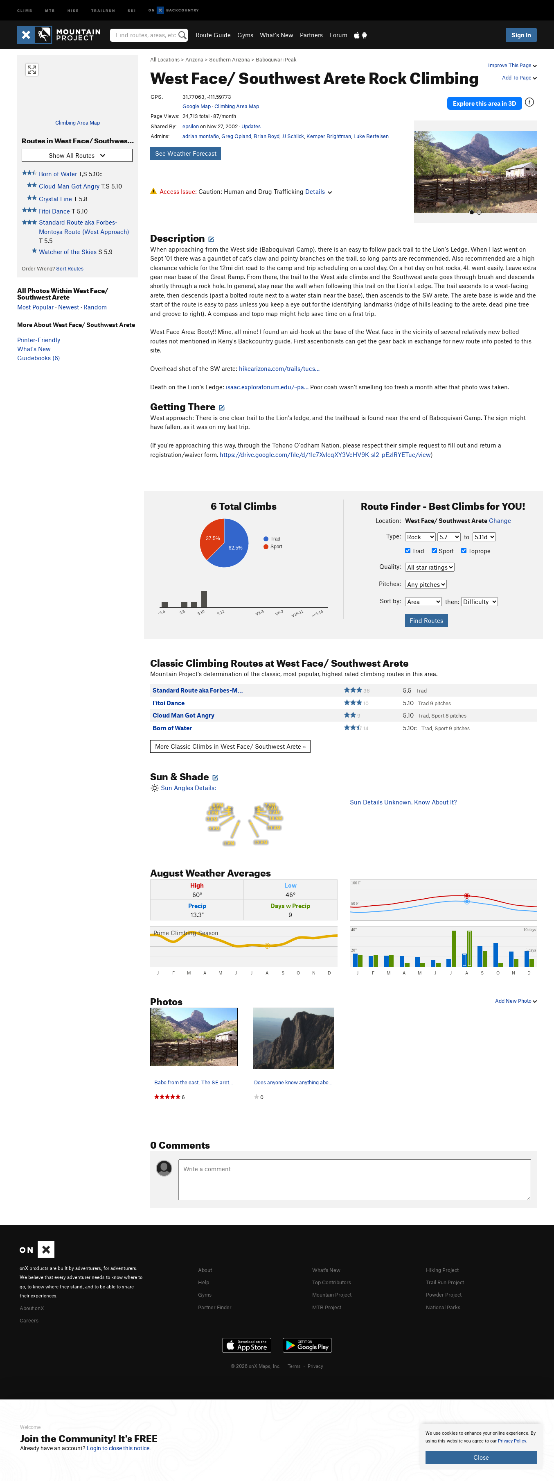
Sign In (521, 35)
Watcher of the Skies (68, 251)
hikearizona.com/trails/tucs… (279, 357)
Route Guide (213, 35)
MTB (50, 10)
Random (95, 307)
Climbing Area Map (77, 122)
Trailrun (103, 10)
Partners (311, 35)
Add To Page (519, 77)
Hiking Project (445, 1258)
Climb (25, 10)
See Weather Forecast (185, 153)
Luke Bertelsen (371, 136)
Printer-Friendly (38, 339)
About (206, 1258)
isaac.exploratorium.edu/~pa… (267, 375)
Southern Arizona (229, 59)
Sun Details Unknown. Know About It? (403, 790)
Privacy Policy (512, 1441)
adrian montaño (200, 136)
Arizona (194, 59)
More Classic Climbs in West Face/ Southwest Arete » (230, 734)
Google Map (196, 106)
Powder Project (446, 1282)
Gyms (245, 35)
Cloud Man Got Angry (69, 186)
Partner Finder (218, 1294)
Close (481, 1457)
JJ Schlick (293, 136)
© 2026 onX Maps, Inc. (256, 1353)
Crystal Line (55, 198)
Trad (414, 539)
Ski (132, 10)
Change (500, 509)
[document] (481, 1446)
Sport (443, 539)
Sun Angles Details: (244, 805)
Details (318, 191)
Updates (251, 126)
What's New (276, 35)
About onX (34, 1295)
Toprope (476, 539)
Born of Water (58, 173)
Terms (294, 1353)
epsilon (190, 126)
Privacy (315, 1353)
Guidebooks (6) (38, 357)
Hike (73, 10)
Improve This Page (512, 65)
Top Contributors (335, 1270)
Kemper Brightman (328, 136)
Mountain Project (336, 1282)
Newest (68, 307)
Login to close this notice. (119, 1448)
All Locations (165, 59)
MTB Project (329, 1294)
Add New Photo (516, 989)
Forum (338, 35)
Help (204, 1270)
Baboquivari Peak (276, 59)
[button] (422, 160)
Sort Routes (69, 268)
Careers (30, 1307)
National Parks (446, 1294)
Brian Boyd (266, 136)
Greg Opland (236, 136)
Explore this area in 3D (484, 97)
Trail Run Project (448, 1270)
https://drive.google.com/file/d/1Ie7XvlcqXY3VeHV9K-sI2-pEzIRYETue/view (325, 443)
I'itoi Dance (54, 211)
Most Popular (35, 307)
